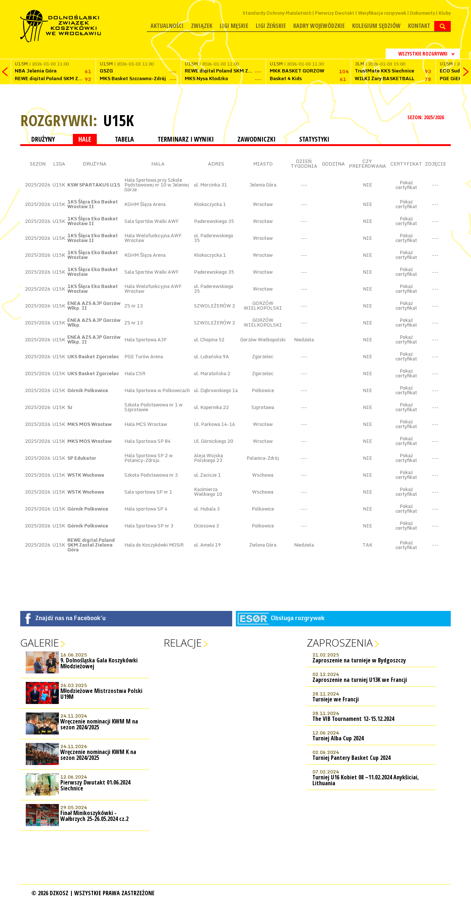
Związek (201, 26)
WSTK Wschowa (85, 475)
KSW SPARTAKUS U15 (93, 185)
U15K (118, 120)
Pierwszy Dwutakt (334, 13)
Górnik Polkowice (87, 390)
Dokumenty (422, 13)
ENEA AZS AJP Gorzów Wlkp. (93, 322)
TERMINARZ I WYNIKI (185, 139)
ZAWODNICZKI (256, 139)
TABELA (124, 139)
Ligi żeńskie (271, 26)
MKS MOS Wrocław (89, 424)
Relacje (183, 643)
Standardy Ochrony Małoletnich (276, 13)
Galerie (39, 643)
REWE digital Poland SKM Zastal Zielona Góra (91, 545)
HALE (84, 139)
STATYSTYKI (314, 139)
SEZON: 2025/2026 (426, 117)
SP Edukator (81, 458)
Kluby (445, 13)
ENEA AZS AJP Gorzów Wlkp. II (93, 305)
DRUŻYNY (43, 139)
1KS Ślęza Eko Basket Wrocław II (92, 204)
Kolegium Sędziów (376, 26)
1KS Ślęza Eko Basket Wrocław (92, 254)
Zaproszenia (340, 643)
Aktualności (167, 26)
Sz (69, 407)
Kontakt (419, 26)
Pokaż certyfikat (406, 184)
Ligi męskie (234, 26)
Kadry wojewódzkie (319, 26)
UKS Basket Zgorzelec (93, 356)
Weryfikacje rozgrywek (382, 13)
